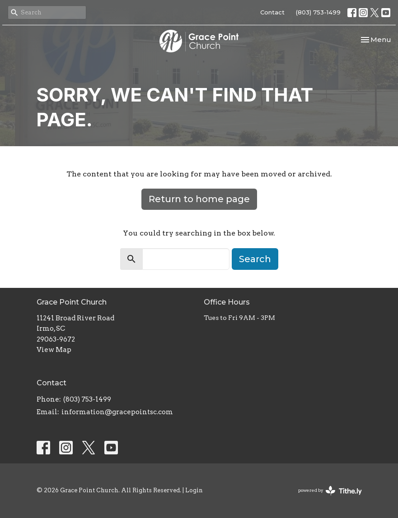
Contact (272, 12)
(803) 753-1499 (318, 12)
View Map (54, 350)
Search (255, 259)
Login (194, 490)
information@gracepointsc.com (117, 412)
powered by (330, 490)
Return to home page (199, 199)
